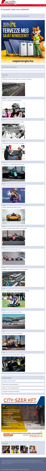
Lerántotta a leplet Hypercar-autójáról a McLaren (13, 215)
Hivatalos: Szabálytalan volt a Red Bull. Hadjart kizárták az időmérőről (15, 299)
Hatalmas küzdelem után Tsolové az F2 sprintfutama (13, 341)
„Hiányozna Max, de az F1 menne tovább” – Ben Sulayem (13, 151)
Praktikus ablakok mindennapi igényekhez (10, 384)
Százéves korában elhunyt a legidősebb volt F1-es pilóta (13, 130)
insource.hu (26, 469)
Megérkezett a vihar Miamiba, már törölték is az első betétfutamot (15, 277)
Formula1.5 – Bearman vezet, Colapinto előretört (13, 108)
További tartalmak (6, 378)
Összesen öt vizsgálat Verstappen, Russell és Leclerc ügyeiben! (14, 236)
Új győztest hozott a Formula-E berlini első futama (13, 320)
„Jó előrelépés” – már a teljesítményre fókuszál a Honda (13, 172)
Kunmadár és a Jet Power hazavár (8, 380)
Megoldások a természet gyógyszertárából (10, 387)
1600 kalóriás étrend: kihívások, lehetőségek (10, 391)
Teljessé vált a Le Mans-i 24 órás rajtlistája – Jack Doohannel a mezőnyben (16, 87)
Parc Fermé (5, 75)
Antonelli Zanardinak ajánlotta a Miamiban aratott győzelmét (14, 194)
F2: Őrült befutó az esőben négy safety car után (13, 257)
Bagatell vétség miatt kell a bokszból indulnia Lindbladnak (13, 363)
